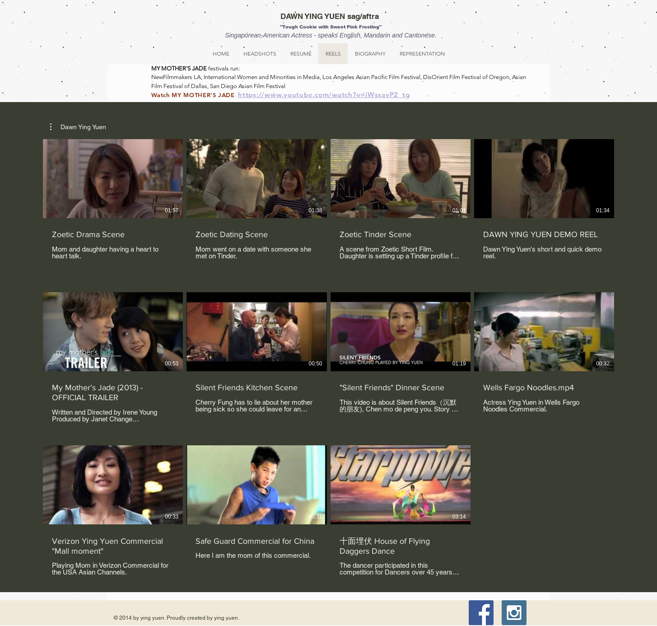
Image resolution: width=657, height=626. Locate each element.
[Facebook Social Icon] (481, 612)
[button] (78, 127)
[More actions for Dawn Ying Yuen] (78, 127)
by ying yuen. (222, 618)
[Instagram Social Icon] (514, 612)
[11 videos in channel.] (328, 357)
